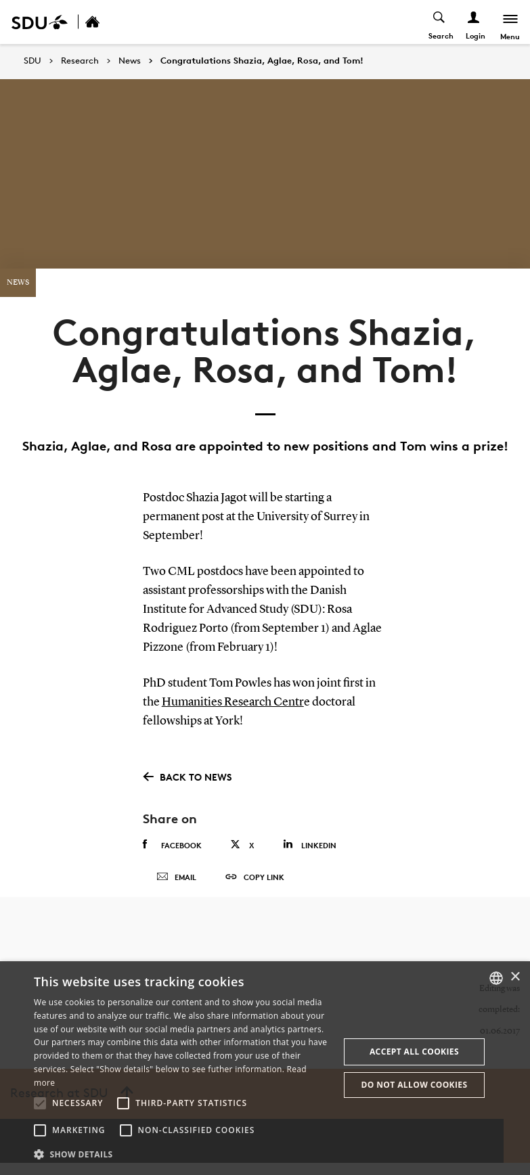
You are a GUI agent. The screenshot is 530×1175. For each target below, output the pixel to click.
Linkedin (309, 844)
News (129, 61)
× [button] (515, 977)
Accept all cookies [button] (414, 1051)
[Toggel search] (439, 22)
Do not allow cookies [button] (414, 1084)
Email (176, 883)
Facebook (172, 844)
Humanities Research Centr (233, 702)
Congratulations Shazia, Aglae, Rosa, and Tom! (261, 61)
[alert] (265, 1068)
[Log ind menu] (473, 22)
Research (80, 61)
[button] (39, 1103)
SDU (32, 60)
